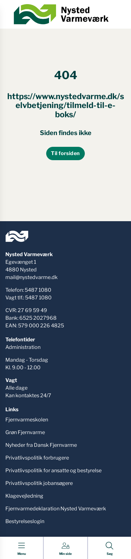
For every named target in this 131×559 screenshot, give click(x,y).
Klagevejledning (24, 496)
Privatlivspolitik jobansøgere (39, 483)
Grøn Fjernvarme (25, 432)
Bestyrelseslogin (24, 521)
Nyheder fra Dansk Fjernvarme (41, 445)
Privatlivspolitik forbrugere (37, 458)
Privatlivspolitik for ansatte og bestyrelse (53, 470)
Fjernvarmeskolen (26, 420)
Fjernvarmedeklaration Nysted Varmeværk (55, 509)
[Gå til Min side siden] (65, 549)
